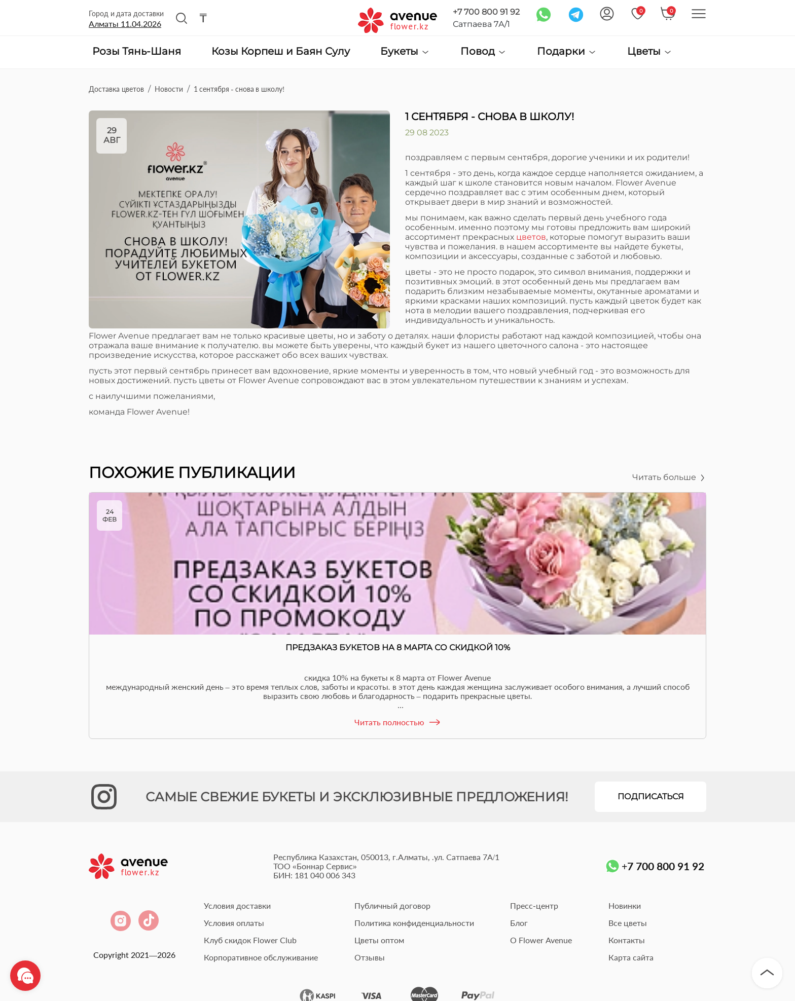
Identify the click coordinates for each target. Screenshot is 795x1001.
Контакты (626, 940)
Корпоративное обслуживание (261, 957)
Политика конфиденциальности (414, 923)
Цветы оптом (379, 940)
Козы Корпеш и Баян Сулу (280, 51)
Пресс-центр (534, 905)
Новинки (624, 905)
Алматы (125, 23)
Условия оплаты (234, 923)
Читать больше (669, 477)
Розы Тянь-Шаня (136, 51)
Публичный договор (392, 905)
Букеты (405, 51)
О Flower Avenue (541, 940)
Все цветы (627, 923)
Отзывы (369, 957)
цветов (531, 237)
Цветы (649, 51)
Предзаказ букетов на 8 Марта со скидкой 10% (397, 647)
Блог (519, 923)
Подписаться (651, 796)
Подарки (567, 51)
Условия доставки (237, 905)
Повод (483, 51)
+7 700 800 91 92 (486, 12)
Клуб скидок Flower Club (250, 940)
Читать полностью (397, 722)
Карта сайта (631, 957)
